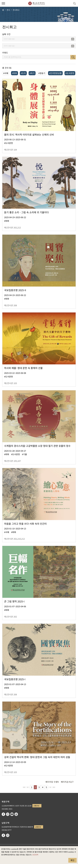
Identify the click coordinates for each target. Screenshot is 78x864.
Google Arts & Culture (16, 814)
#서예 (5, 73)
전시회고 (16, 10)
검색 (73, 57)
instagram (7, 814)
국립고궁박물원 (36, 3)
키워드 (5, 52)
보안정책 (35, 854)
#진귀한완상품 (55, 73)
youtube (12, 814)
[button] (69, 3)
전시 (8, 10)
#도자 (23, 73)
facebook (3, 814)
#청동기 (41, 73)
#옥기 (32, 73)
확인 (72, 860)
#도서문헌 (70, 73)
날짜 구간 (6, 34)
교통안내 (36, 805)
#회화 (14, 73)
